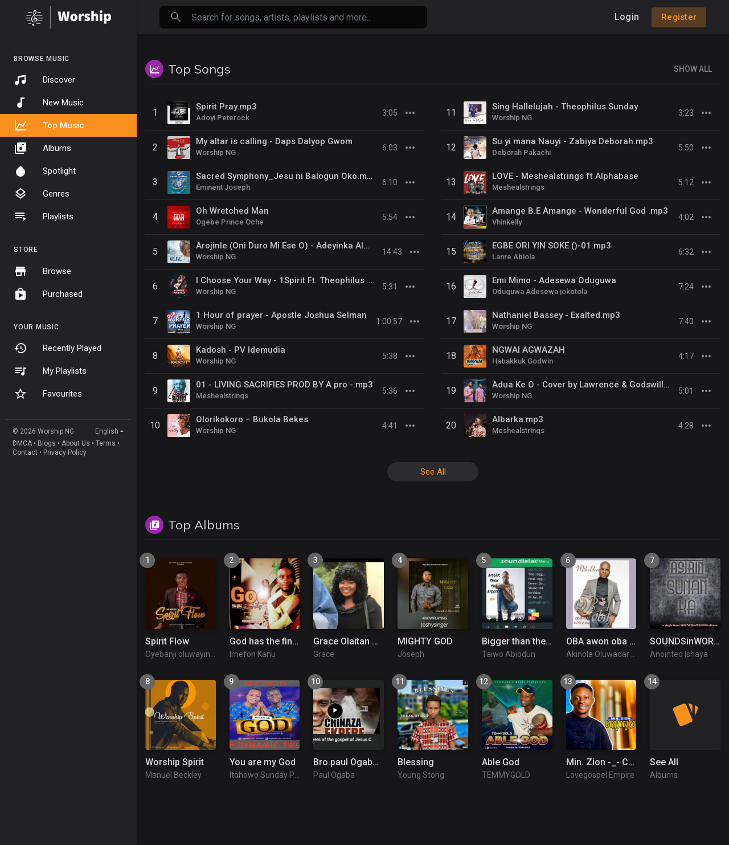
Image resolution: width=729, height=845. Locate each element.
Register (679, 17)
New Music (49, 102)
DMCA (22, 443)
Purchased (48, 294)
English (106, 431)
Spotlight (45, 171)
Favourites (48, 394)
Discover (44, 80)
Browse (42, 271)
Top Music (49, 125)
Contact (25, 452)
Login (627, 16)
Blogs (47, 443)
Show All (693, 69)
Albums (42, 148)
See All (433, 472)
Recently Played (57, 348)
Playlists (43, 216)
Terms (106, 443)
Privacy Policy (65, 452)
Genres (41, 194)
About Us (76, 443)
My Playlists (50, 371)
